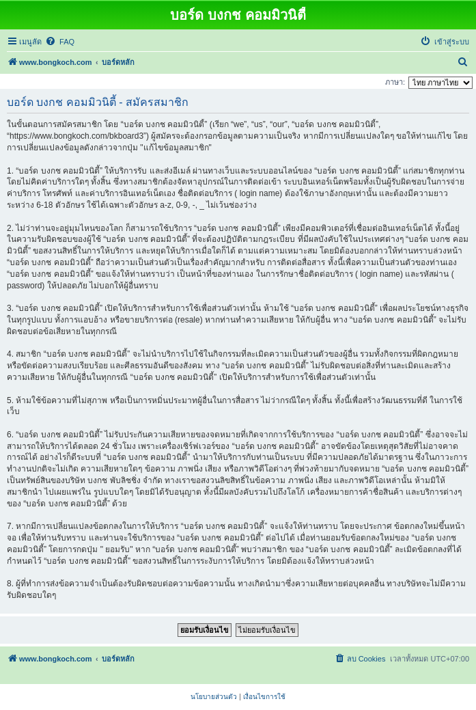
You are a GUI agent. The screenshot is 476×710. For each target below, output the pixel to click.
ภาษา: (395, 82)
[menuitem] (59, 41)
